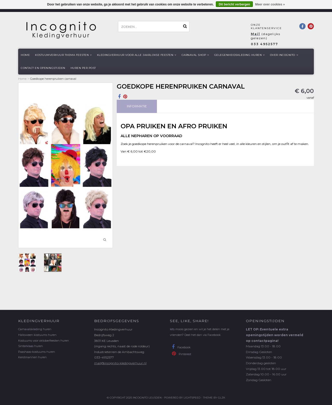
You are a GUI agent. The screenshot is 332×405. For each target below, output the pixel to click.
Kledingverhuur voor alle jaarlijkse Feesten (136, 55)
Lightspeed (192, 397)
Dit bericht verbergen (234, 4)
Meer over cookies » (270, 4)
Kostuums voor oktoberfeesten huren (43, 340)
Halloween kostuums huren (37, 335)
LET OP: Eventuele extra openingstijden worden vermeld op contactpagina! (274, 334)
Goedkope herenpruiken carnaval (53, 79)
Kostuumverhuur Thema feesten (63, 55)
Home (25, 55)
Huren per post (83, 68)
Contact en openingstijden (43, 68)
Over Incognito (284, 55)
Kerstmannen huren (32, 357)
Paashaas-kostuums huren (36, 352)
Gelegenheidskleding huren (239, 55)
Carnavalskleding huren (34, 329)
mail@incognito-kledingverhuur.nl (120, 363)
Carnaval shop (195, 55)
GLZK (221, 397)
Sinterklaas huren (30, 346)
